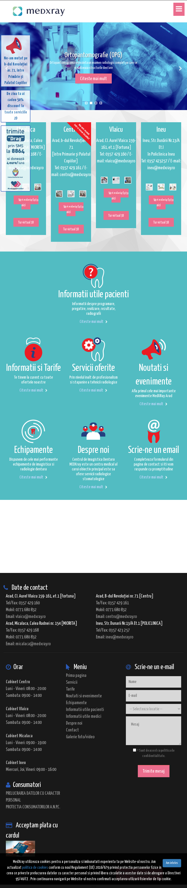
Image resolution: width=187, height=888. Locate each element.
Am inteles (172, 863)
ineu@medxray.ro (119, 637)
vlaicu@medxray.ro (31, 616)
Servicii (71, 682)
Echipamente (76, 703)
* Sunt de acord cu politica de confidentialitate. (153, 753)
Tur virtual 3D (26, 222)
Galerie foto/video (80, 737)
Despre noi (74, 723)
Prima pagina (76, 675)
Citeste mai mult (93, 78)
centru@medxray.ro (121, 616)
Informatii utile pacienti (85, 709)
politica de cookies (35, 867)
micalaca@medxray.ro (33, 644)
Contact (72, 730)
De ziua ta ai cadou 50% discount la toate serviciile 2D (15, 106)
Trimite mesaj (154, 771)
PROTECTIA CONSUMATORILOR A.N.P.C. (33, 807)
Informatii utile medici (83, 716)
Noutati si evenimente (84, 696)
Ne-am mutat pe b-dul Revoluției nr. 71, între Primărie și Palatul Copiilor (16, 60)
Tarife (70, 689)
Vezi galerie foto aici (28, 202)
